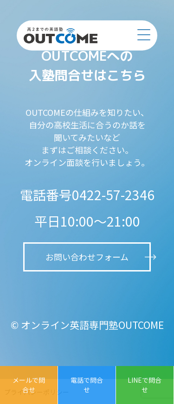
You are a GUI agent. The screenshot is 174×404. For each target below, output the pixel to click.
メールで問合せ (29, 384)
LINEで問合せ (144, 384)
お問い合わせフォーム (87, 257)
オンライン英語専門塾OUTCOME (92, 325)
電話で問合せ (87, 384)
